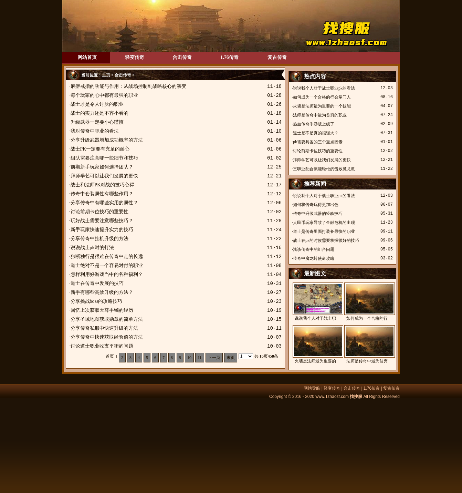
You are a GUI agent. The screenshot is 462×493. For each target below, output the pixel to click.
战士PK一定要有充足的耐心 (100, 149)
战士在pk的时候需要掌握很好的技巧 (326, 240)
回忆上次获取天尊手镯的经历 (102, 310)
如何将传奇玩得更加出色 (315, 204)
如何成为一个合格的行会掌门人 (322, 97)
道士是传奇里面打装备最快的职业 (324, 231)
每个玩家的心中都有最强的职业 (104, 95)
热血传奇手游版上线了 (313, 124)
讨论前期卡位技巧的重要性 (99, 211)
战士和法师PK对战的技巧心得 (103, 184)
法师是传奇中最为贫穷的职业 (320, 115)
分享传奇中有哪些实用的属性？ (104, 202)
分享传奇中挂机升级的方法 (99, 238)
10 (189, 357)
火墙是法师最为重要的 (315, 344)
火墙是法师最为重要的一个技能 (322, 106)
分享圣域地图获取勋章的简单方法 (107, 319)
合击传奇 (182, 57)
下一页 (214, 357)
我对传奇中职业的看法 (95, 131)
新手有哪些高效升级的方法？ (102, 292)
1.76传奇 (229, 57)
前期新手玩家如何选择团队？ (102, 167)
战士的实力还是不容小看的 (99, 113)
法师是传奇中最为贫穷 (367, 344)
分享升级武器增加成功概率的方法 (107, 140)
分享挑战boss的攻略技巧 (97, 301)
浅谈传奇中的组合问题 (313, 249)
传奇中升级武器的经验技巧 (318, 213)
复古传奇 (277, 57)
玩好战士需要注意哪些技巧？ (102, 220)
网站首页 (87, 57)
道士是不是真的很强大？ (315, 133)
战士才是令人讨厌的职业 (97, 104)
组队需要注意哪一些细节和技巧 (104, 158)
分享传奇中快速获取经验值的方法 (107, 337)
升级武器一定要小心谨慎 (97, 122)
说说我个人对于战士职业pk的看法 (324, 88)
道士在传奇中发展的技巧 (97, 283)
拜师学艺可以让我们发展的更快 (104, 175)
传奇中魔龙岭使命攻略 (313, 258)
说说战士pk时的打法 (92, 247)
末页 (231, 357)
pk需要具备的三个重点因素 (318, 142)
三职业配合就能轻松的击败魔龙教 (324, 168)
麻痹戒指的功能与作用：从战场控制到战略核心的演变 (128, 86)
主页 (106, 75)
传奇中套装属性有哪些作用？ (102, 193)
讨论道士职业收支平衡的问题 (102, 346)
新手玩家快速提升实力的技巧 (102, 229)
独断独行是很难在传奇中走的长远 (107, 256)
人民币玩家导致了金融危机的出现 (324, 222)
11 (200, 357)
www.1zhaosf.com (332, 396)
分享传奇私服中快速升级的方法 (104, 328)
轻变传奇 (134, 57)
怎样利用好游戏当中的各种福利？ (107, 274)
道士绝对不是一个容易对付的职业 (107, 265)
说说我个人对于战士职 (315, 302)
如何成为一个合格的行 (367, 302)
